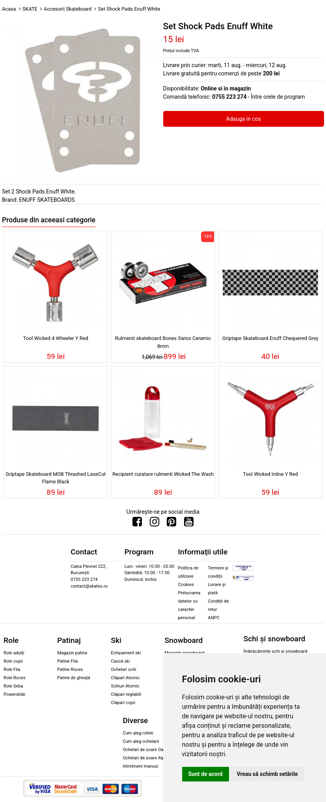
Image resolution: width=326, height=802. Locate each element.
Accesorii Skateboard (67, 9)
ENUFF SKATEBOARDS (47, 200)
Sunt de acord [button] (205, 774)
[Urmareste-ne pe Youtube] (189, 523)
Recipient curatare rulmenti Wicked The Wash (163, 474)
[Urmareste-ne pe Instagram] (154, 523)
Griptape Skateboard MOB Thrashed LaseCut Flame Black (56, 478)
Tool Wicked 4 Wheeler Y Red (55, 338)
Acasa (9, 9)
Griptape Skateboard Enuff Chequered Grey (270, 338)
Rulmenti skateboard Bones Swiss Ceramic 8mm (163, 342)
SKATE (29, 9)
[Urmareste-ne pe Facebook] (137, 523)
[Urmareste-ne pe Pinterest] (171, 523)
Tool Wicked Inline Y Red (270, 474)
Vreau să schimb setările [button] (267, 774)
